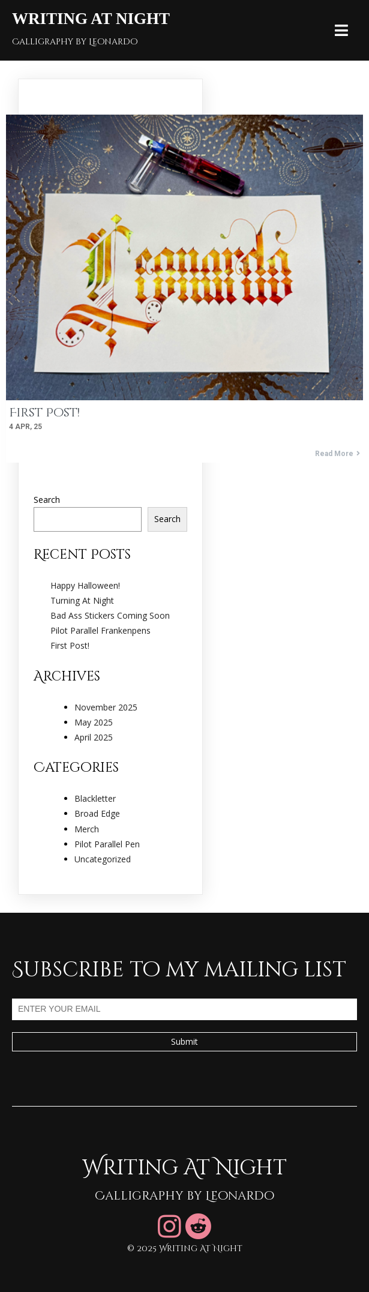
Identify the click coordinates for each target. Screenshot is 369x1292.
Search (47, 499)
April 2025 (93, 737)
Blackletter (95, 798)
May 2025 (93, 722)
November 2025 (105, 707)
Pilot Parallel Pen (107, 844)
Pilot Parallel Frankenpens (100, 630)
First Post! (69, 645)
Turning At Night (82, 600)
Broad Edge (97, 813)
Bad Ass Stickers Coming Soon (110, 615)
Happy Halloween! (85, 585)
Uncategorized (102, 859)
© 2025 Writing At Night (184, 1248)
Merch (86, 829)
